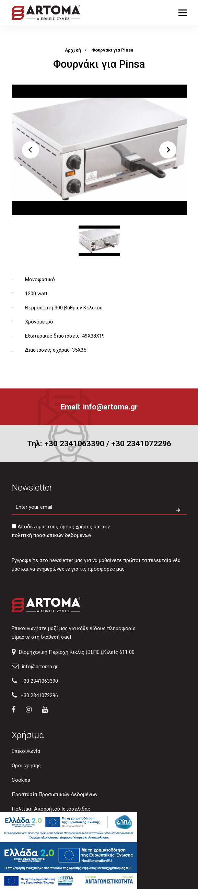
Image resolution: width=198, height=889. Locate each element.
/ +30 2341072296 (138, 443)
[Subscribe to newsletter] (178, 510)
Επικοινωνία (26, 751)
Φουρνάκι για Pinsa (112, 50)
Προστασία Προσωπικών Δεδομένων (54, 794)
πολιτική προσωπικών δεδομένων (51, 535)
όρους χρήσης (76, 527)
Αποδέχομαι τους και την (61, 531)
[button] (30, 149)
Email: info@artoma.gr (99, 406)
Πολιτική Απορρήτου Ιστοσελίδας (51, 809)
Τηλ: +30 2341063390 (65, 443)
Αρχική (73, 50)
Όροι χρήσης (26, 765)
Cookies (21, 780)
